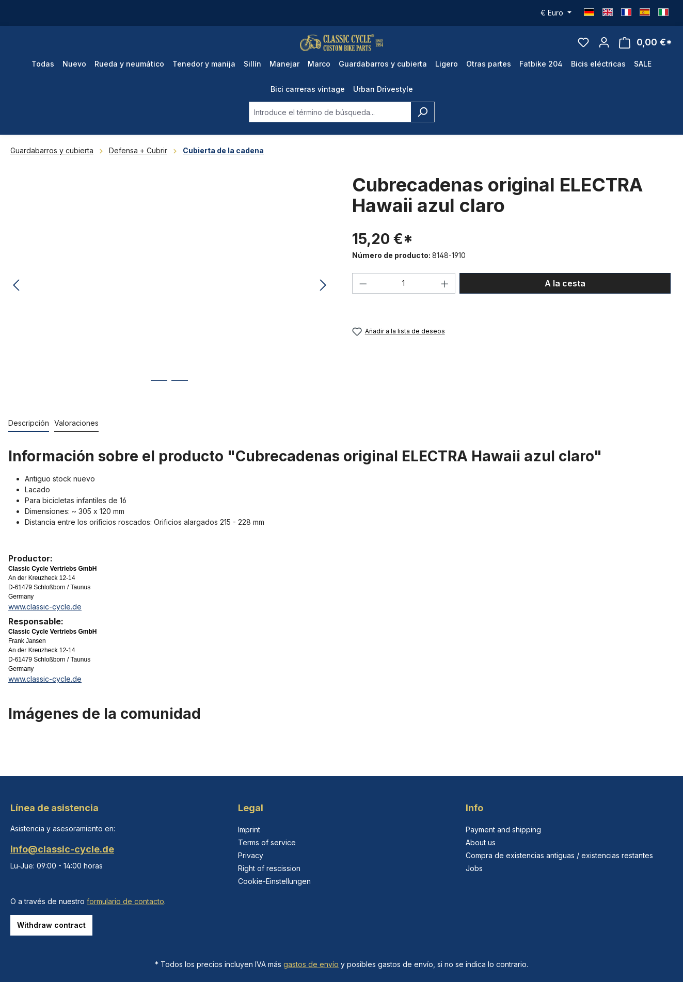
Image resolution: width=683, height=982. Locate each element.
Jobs (474, 868)
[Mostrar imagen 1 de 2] (159, 403)
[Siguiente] (323, 300)
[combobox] (330, 126)
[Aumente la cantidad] (445, 297)
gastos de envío (311, 964)
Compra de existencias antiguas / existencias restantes (559, 855)
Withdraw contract (51, 925)
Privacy (250, 855)
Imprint (249, 829)
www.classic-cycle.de (45, 621)
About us (481, 842)
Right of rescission (269, 868)
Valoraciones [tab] (76, 437)
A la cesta (565, 298)
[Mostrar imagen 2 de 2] (179, 403)
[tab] (28, 437)
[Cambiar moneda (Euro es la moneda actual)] (556, 13)
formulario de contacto (125, 901)
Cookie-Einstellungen (274, 881)
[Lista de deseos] (583, 49)
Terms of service (267, 842)
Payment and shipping (503, 829)
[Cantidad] (404, 297)
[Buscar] (422, 126)
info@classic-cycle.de (62, 849)
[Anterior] (16, 300)
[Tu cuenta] (604, 49)
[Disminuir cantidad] (363, 297)
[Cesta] (645, 49)
